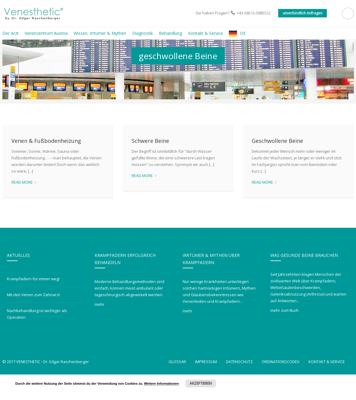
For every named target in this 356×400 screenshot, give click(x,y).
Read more (24, 207)
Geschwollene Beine (277, 166)
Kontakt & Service (327, 387)
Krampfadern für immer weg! (33, 304)
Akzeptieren (201, 383)
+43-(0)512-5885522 (254, 13)
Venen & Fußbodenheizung (46, 166)
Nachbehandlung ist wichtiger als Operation (37, 339)
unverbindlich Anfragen (302, 13)
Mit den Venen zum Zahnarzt (33, 320)
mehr (99, 329)
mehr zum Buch (284, 335)
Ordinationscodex (281, 387)
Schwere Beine (150, 166)
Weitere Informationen (161, 383)
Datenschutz (239, 387)
